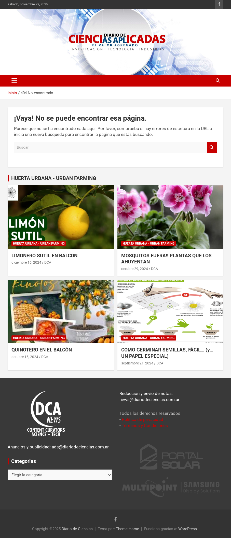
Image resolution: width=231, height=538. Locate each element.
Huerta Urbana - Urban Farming (39, 243)
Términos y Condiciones (145, 425)
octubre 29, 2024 (134, 269)
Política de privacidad (142, 419)
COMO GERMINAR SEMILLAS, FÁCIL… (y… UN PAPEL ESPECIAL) (167, 353)
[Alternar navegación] (14, 81)
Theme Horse (127, 529)
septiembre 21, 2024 (137, 363)
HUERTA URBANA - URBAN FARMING (53, 178)
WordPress (187, 529)
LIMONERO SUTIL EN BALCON (44, 256)
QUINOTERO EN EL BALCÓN (41, 350)
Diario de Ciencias (77, 529)
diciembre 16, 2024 (26, 262)
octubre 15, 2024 (24, 357)
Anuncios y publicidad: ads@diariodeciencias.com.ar (58, 446)
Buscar (212, 147)
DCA (47, 262)
